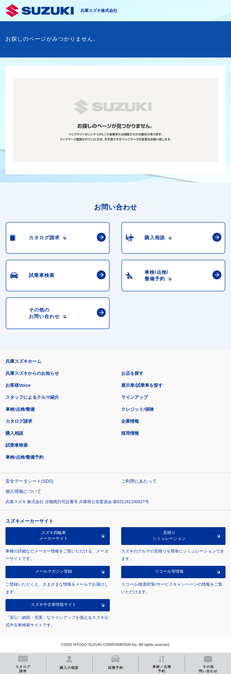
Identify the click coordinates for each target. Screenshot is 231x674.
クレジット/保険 (137, 409)
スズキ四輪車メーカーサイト (53, 535)
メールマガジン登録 (53, 571)
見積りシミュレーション (169, 535)
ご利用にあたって (139, 481)
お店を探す (132, 373)
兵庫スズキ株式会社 (98, 10)
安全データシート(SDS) (29, 481)
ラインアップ (134, 397)
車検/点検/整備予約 (24, 457)
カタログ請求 (18, 421)
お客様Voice (18, 385)
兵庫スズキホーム (23, 361)
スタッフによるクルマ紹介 (32, 397)
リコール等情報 (169, 571)
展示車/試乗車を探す (142, 385)
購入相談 (14, 433)
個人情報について (23, 491)
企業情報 (130, 421)
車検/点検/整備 (20, 409)
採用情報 (130, 433)
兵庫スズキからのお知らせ (32, 373)
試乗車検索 (16, 445)
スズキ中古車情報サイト (53, 604)
